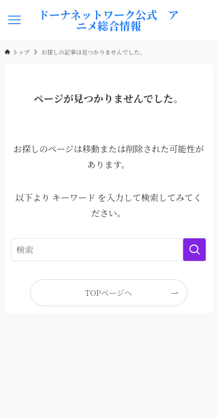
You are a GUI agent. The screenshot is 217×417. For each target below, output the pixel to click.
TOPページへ (108, 292)
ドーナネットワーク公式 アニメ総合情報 (108, 20)
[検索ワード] (109, 249)
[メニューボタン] (15, 20)
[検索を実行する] (194, 249)
